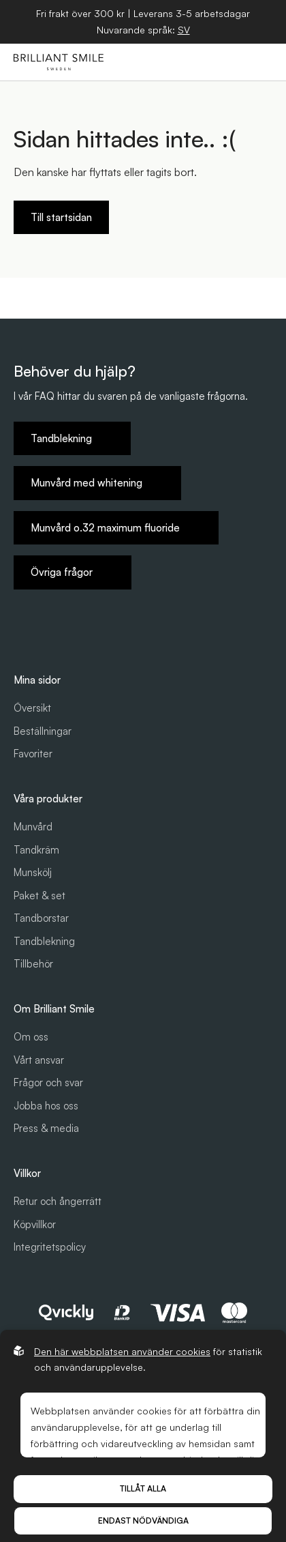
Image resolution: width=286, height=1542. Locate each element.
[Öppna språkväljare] (184, 30)
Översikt (32, 707)
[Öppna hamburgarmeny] (259, 62)
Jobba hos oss (46, 1105)
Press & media (46, 1128)
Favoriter (33, 753)
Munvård (33, 826)
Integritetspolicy (50, 1246)
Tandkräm (36, 849)
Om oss (31, 1036)
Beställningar (43, 731)
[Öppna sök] (197, 62)
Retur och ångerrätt (57, 1201)
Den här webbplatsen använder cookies (122, 1351)
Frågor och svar (48, 1082)
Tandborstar (41, 918)
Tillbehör (33, 963)
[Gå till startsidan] (59, 62)
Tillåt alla (143, 1488)
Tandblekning (44, 941)
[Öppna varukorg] (228, 62)
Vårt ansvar (39, 1059)
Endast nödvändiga (143, 1520)
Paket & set (39, 895)
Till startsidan (61, 217)
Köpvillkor (35, 1224)
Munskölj (33, 872)
